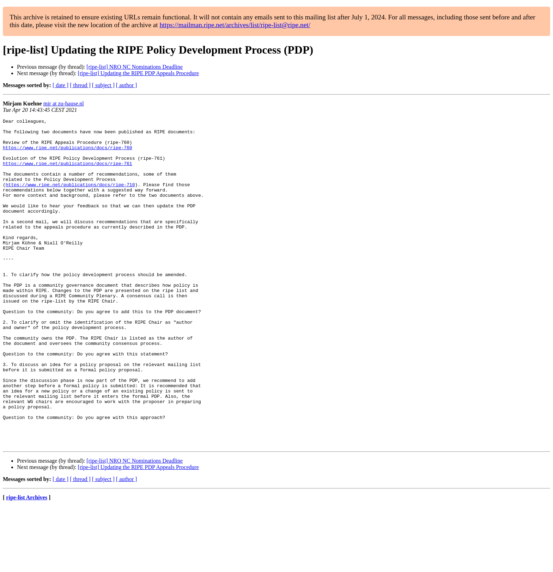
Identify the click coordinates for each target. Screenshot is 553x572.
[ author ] (126, 85)
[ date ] (60, 85)
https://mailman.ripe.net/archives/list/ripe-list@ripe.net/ (234, 25)
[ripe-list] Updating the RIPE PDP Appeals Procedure (138, 73)
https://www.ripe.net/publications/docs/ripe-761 (67, 173)
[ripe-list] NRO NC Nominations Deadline (134, 67)
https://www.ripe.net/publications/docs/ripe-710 (70, 198)
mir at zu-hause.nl (63, 104)
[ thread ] (80, 85)
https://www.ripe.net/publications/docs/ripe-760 (67, 154)
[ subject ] (103, 85)
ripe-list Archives (26, 563)
